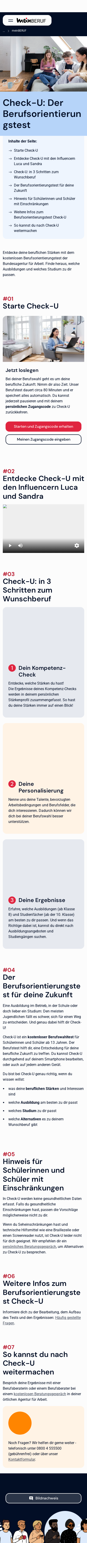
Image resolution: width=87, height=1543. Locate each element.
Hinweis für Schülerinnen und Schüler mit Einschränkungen (44, 201)
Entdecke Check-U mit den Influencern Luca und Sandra (44, 161)
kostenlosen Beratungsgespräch (40, 1394)
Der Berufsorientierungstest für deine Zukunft (44, 188)
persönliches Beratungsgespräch (29, 1246)
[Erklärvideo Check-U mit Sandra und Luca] (43, 528)
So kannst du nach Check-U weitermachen (36, 228)
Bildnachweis (46, 1498)
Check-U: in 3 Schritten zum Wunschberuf (36, 174)
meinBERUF (19, 30)
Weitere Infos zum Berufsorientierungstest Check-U (40, 215)
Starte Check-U (26, 150)
